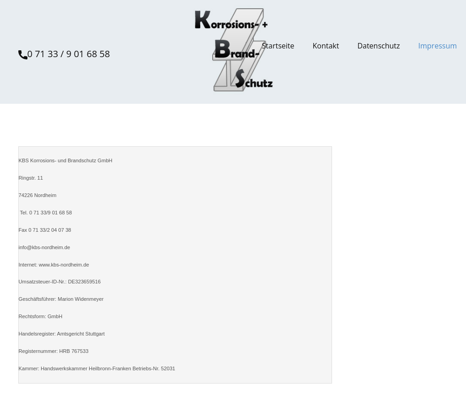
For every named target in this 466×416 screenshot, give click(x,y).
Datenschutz (378, 46)
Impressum (437, 46)
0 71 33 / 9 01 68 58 (64, 54)
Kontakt (325, 46)
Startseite (278, 46)
